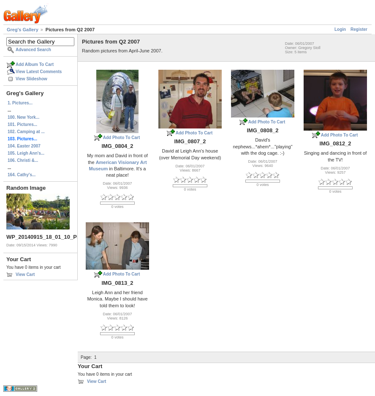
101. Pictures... (22, 124)
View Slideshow (31, 78)
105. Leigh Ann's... (26, 153)
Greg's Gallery (22, 29)
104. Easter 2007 (24, 146)
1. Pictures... (20, 103)
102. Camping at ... (26, 131)
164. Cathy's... (21, 174)
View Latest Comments (39, 71)
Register (359, 29)
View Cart (25, 274)
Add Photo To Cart (121, 137)
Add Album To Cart (35, 64)
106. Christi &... (23, 160)
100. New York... (23, 117)
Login (340, 29)
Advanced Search (33, 49)
